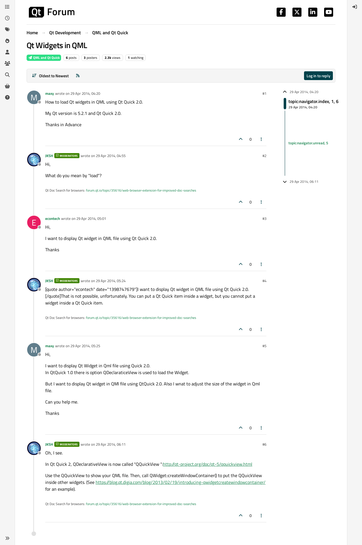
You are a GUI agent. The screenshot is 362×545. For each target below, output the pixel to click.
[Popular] (7, 40)
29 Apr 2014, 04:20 (85, 93)
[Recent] (7, 18)
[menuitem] (355, 6)
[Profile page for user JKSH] (34, 159)
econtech (52, 218)
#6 (264, 444)
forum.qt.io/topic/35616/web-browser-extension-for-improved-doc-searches (141, 190)
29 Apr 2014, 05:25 (85, 346)
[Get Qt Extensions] (7, 86)
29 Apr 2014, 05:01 (91, 218)
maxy (49, 93)
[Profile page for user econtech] (34, 222)
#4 (264, 281)
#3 (264, 218)
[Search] (7, 74)
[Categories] (7, 6)
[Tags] (7, 29)
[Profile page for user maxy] (34, 97)
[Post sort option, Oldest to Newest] (50, 75)
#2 (264, 155)
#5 (264, 346)
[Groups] (7, 63)
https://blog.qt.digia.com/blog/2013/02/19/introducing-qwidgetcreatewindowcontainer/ (181, 482)
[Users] (7, 52)
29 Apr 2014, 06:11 (111, 444)
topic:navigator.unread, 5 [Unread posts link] (308, 143)
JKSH (49, 155)
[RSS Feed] (78, 75)
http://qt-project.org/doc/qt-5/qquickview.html (207, 464)
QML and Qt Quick (44, 57)
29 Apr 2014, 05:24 (111, 281)
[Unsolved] (7, 97)
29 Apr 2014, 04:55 (111, 155)
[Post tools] (262, 139)
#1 (264, 93)
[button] (7, 538)
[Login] (355, 6)
